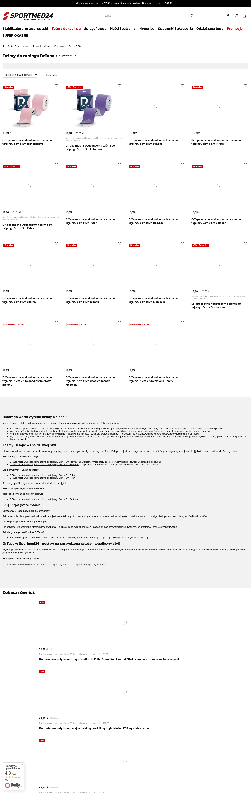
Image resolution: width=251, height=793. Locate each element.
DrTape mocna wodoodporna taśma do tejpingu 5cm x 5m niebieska (155, 300)
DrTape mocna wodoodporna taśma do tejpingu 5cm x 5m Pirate (218, 142)
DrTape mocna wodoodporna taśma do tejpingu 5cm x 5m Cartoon (218, 221)
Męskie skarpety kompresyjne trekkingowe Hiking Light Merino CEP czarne (144, 669)
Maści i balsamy (123, 28)
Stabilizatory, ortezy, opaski (25, 28)
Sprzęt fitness (95, 28)
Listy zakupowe (236, 16)
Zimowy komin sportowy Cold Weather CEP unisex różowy (186, 667)
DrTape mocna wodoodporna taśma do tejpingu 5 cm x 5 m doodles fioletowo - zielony (30, 380)
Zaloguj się (228, 16)
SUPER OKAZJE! (15, 35)
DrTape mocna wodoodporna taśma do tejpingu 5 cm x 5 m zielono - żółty (155, 379)
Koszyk (27, 742)
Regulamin (106, 717)
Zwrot (26, 760)
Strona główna (22, 46)
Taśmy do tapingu (66, 28)
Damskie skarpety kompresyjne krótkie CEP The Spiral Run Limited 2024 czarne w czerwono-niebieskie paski (62, 671)
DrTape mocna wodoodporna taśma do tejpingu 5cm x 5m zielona (155, 142)
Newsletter (107, 749)
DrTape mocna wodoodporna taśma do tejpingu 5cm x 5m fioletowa (92, 147)
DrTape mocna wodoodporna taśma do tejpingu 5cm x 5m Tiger (92, 221)
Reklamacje (29, 754)
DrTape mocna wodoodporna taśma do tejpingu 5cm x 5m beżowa (218, 305)
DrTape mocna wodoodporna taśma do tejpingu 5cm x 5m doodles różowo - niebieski (92, 380)
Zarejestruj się (27, 728)
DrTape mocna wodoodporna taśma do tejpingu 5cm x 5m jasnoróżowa (29, 142)
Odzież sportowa (209, 28)
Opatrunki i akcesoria (175, 28)
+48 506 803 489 (120, 761)
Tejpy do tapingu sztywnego (88, 564)
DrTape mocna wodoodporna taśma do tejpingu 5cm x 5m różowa (92, 300)
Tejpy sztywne (59, 564)
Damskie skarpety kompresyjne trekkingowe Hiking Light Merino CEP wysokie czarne (103, 669)
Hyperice (146, 28)
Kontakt (105, 741)
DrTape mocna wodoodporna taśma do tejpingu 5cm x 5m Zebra (29, 226)
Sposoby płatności (110, 713)
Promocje (235, 28)
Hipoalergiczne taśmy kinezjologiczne (25, 564)
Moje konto (23, 737)
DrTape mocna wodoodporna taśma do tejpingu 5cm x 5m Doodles (155, 221)
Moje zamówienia (33, 748)
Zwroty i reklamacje (110, 725)
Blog (103, 732)
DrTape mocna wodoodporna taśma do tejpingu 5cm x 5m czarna (29, 300)
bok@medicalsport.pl (151, 761)
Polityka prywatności (111, 721)
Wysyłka (104, 708)
